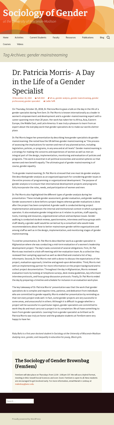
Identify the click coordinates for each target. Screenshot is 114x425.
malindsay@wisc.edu (24, 384)
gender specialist (32, 101)
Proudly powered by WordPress (26, 419)
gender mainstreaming (81, 98)
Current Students (38, 37)
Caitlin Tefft (50, 101)
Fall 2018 (41, 98)
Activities (19, 37)
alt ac (52, 98)
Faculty (56, 37)
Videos (20, 44)
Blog (102, 37)
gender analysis (63, 98)
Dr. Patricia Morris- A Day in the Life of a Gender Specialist (53, 81)
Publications (88, 37)
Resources (71, 37)
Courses (7, 44)
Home (5, 37)
